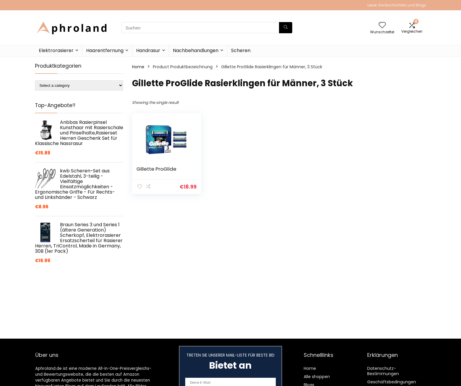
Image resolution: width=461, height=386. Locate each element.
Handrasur (148, 50)
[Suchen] (285, 27)
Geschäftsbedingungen (391, 382)
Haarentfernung (104, 50)
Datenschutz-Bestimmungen (383, 371)
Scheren (240, 50)
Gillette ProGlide (156, 168)
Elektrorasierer (56, 50)
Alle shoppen (317, 377)
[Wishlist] (382, 25)
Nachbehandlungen (195, 50)
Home (138, 67)
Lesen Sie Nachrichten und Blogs (397, 5)
